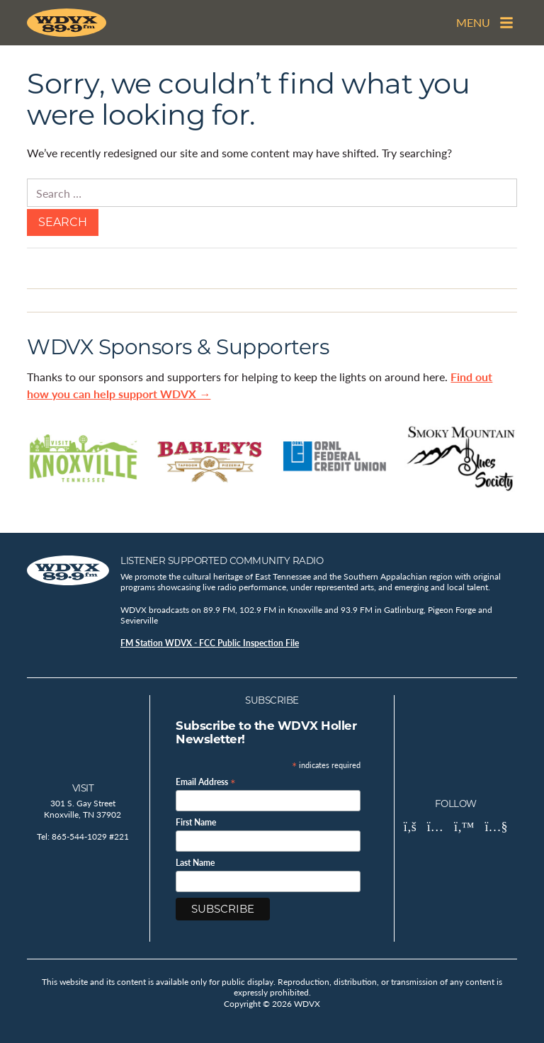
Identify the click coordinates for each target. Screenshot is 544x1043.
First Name (196, 822)
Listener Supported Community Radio (221, 560)
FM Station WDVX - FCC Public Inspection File (209, 643)
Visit (83, 788)
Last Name (195, 863)
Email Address (206, 781)
